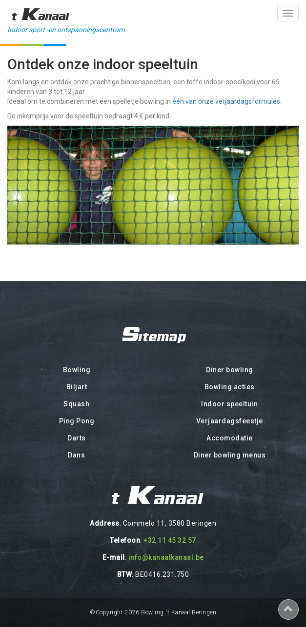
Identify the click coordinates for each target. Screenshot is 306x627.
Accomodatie (229, 438)
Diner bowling (229, 370)
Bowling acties (229, 387)
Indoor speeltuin (229, 404)
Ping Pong (77, 421)
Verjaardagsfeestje (229, 421)
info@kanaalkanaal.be (166, 557)
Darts (76, 438)
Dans (76, 455)
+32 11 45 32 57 (169, 540)
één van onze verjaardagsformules (226, 101)
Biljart (76, 387)
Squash (76, 404)
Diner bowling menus (230, 455)
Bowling (77, 370)
